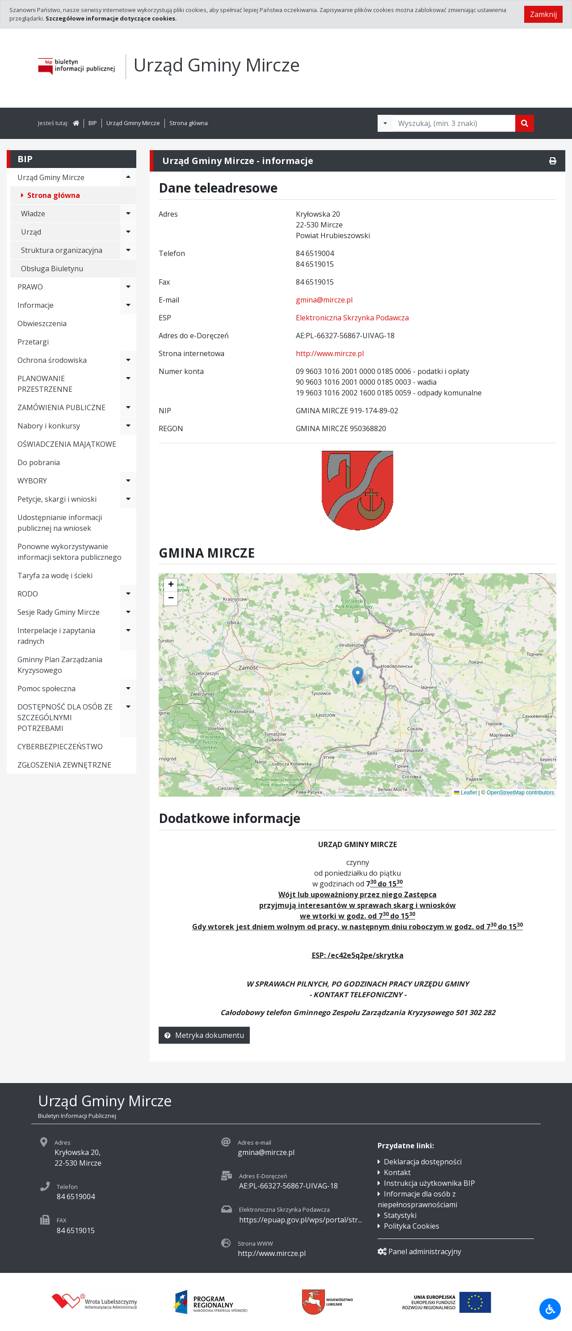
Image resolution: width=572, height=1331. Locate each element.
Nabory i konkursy (48, 426)
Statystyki (400, 1215)
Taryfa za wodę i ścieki (55, 575)
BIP (92, 123)
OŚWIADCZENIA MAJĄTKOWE (66, 444)
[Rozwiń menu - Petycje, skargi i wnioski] (128, 499)
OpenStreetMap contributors (520, 792)
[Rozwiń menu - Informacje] (128, 305)
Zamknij (543, 14)
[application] (357, 685)
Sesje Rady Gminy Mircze (58, 612)
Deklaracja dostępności (423, 1162)
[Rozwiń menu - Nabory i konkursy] (128, 426)
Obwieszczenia (42, 323)
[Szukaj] (524, 123)
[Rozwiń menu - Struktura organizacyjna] (128, 250)
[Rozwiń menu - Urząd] (128, 232)
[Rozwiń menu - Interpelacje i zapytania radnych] (128, 635)
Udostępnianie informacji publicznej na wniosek (59, 522)
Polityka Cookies (411, 1226)
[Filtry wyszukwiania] (385, 123)
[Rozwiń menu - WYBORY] (128, 481)
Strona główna (188, 123)
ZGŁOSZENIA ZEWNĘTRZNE (64, 765)
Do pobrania (38, 462)
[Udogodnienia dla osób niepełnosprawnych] (550, 1309)
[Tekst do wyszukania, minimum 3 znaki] (454, 123)
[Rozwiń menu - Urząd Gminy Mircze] (128, 177)
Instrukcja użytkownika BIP (429, 1183)
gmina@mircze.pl (324, 300)
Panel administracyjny (419, 1251)
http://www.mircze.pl (330, 353)
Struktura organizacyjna (61, 250)
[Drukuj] (552, 161)
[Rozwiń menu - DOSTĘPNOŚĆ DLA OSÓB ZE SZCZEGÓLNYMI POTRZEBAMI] (128, 717)
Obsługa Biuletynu (52, 268)
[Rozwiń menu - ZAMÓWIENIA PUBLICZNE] (128, 407)
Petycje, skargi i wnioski (57, 499)
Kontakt (397, 1172)
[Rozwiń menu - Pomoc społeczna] (128, 688)
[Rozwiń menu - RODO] (128, 594)
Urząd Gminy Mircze (133, 123)
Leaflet (465, 792)
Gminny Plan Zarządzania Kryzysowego (59, 665)
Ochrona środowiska (52, 360)
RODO (27, 594)
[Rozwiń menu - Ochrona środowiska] (128, 360)
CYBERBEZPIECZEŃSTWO (60, 747)
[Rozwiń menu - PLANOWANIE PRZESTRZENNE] (128, 383)
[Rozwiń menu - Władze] (128, 214)
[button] (170, 585)
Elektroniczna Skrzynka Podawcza (352, 318)
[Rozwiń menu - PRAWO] (128, 287)
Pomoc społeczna (46, 688)
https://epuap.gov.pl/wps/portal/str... (300, 1220)
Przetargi (33, 342)
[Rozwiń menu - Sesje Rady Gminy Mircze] (128, 612)
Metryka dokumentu (204, 1035)
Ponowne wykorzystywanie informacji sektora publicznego (69, 552)
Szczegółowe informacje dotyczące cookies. (111, 18)
